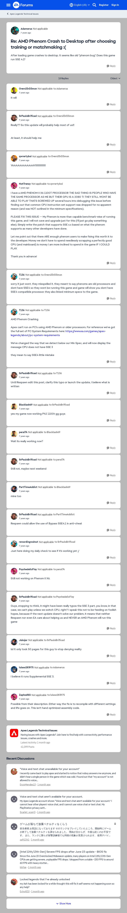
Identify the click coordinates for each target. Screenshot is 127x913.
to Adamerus (60, 88)
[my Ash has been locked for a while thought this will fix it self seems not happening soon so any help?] (68, 885)
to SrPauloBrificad (59, 404)
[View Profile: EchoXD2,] (14, 882)
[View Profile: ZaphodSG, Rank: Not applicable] (14, 697)
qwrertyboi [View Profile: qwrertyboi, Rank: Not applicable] (25, 156)
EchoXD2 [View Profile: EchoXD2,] (24, 891)
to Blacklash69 (52, 432)
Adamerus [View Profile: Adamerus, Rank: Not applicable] (26, 28)
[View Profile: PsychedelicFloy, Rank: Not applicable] (14, 571)
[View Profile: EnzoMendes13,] (14, 771)
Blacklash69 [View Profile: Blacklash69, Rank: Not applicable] (26, 404)
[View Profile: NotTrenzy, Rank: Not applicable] (14, 185)
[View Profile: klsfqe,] (14, 854)
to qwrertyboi (55, 183)
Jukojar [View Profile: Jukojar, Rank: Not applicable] (23, 640)
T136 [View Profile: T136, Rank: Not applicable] (22, 274)
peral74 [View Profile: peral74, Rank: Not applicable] (23, 432)
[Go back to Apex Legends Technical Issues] (69, 730)
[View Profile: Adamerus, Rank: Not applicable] (15, 30)
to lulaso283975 (56, 694)
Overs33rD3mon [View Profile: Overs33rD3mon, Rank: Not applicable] (28, 88)
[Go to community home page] (23, 5)
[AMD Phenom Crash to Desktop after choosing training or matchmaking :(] (34, 32)
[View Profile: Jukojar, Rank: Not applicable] (14, 642)
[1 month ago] (43, 784)
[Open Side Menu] (8, 4)
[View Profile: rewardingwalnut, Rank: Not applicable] (14, 544)
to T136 (45, 310)
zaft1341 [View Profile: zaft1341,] (24, 839)
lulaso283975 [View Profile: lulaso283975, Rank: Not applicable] (26, 667)
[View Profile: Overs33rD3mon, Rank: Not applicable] (14, 90)
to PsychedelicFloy (63, 596)
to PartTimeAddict (64, 514)
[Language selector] (79, 5)
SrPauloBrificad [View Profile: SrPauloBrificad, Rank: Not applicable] (28, 115)
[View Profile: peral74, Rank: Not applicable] (14, 434)
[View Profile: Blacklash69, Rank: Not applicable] (14, 406)
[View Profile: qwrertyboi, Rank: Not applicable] (14, 158)
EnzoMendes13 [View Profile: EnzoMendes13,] (28, 784)
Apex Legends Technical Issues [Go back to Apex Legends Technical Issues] (22, 13)
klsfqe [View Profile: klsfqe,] (23, 867)
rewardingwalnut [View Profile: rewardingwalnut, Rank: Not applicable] (28, 541)
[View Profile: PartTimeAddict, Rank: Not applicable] (14, 489)
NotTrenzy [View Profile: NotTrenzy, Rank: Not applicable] (25, 183)
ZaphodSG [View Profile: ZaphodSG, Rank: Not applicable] (25, 694)
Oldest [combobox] (115, 78)
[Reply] (111, 66)
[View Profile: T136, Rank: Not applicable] (14, 276)
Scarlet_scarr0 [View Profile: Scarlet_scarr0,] (27, 812)
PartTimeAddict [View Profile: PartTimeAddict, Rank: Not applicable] (28, 487)
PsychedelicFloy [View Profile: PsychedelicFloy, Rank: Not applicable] (28, 569)
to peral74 (58, 459)
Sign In (115, 4)
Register (104, 4)
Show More (63, 903)
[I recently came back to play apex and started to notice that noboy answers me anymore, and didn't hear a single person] (68, 777)
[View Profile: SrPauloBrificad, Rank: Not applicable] (14, 118)
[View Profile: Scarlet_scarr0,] (14, 799)
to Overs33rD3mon (63, 115)
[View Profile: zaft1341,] (14, 826)
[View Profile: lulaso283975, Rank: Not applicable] (14, 669)
